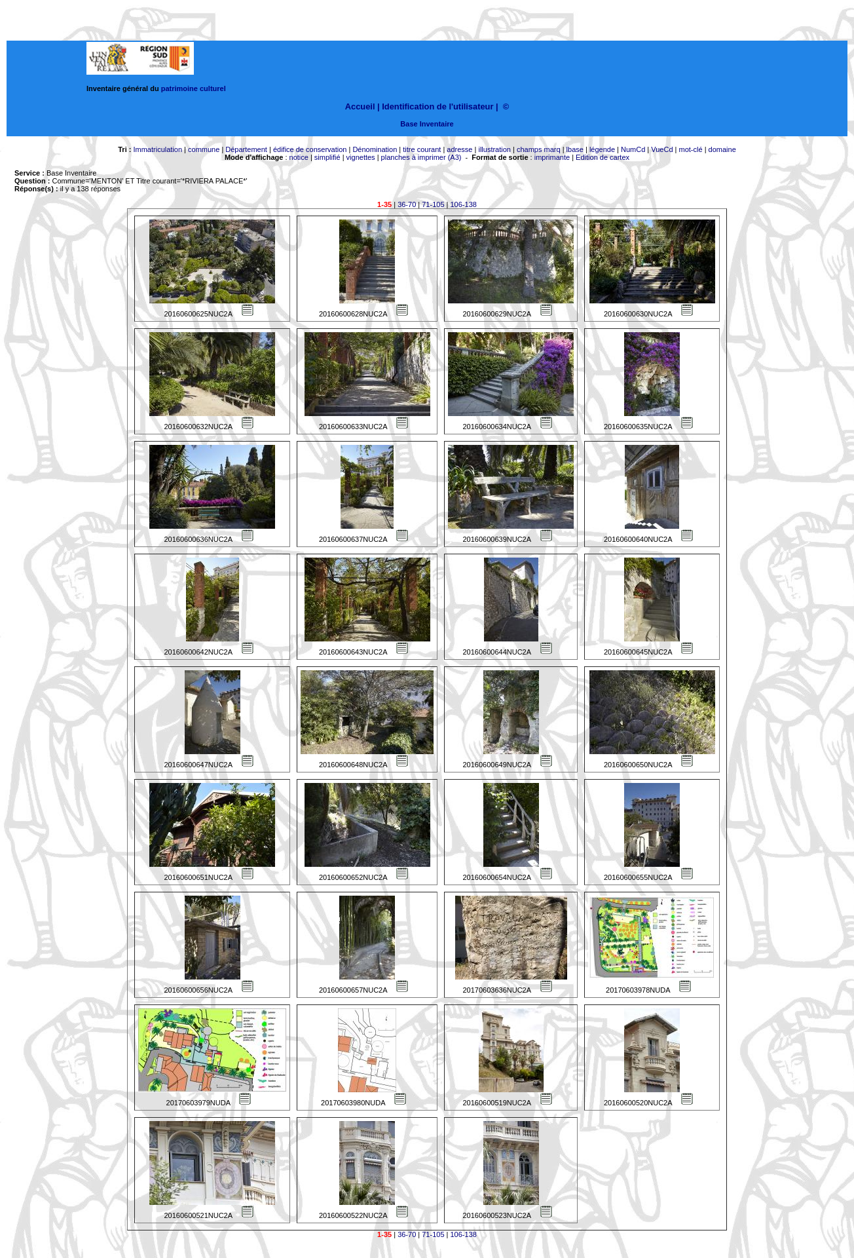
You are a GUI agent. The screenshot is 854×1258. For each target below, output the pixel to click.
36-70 (407, 204)
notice (298, 157)
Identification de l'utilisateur (437, 106)
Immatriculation (157, 149)
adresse (459, 149)
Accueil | (362, 106)
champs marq (539, 149)
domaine (722, 149)
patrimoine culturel (193, 88)
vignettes (360, 157)
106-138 (464, 204)
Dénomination (374, 149)
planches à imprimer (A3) (421, 157)
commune (203, 149)
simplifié (327, 157)
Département (246, 149)
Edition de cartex (602, 157)
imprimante (552, 157)
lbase (575, 149)
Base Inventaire (426, 124)
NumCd (633, 149)
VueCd (662, 149)
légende (602, 149)
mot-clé (691, 149)
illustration (494, 149)
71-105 (433, 204)
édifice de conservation (310, 149)
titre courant (422, 149)
